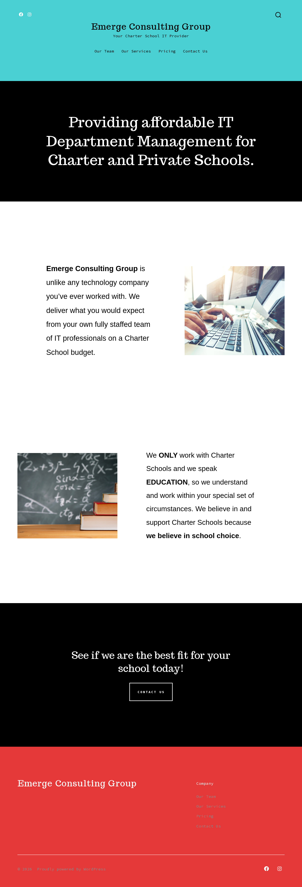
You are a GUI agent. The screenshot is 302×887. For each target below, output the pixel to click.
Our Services (136, 51)
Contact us (151, 692)
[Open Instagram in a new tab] (29, 14)
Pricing (167, 51)
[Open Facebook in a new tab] (21, 14)
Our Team (104, 51)
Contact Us (195, 51)
